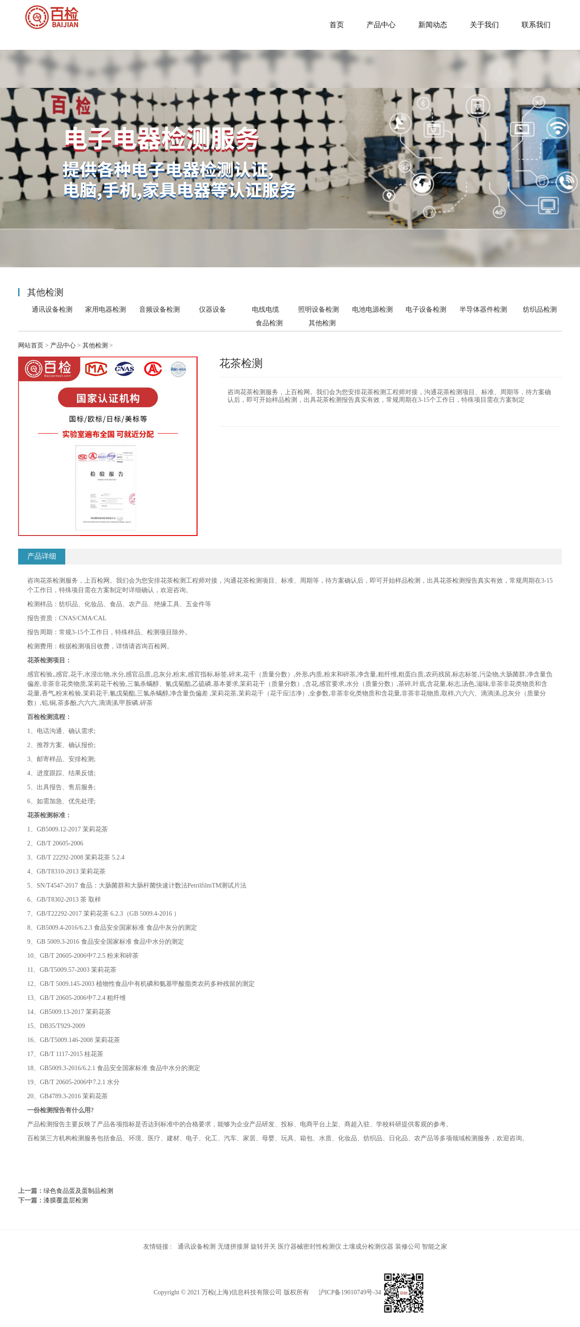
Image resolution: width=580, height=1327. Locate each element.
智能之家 (434, 1246)
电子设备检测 (426, 309)
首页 (336, 25)
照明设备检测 (318, 309)
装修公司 (407, 1246)
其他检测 (322, 323)
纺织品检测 (540, 309)
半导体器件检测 (483, 309)
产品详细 (41, 556)
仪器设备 (212, 309)
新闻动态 (432, 25)
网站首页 (31, 345)
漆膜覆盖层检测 (66, 1200)
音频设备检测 (159, 309)
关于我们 (484, 25)
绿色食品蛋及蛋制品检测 (78, 1190)
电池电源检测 (372, 309)
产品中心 (381, 25)
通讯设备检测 (52, 309)
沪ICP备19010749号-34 (350, 1292)
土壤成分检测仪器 (368, 1246)
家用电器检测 (105, 309)
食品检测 (269, 323)
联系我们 (536, 25)
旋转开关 (263, 1246)
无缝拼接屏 (233, 1246)
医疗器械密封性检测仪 (309, 1246)
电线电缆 (265, 309)
